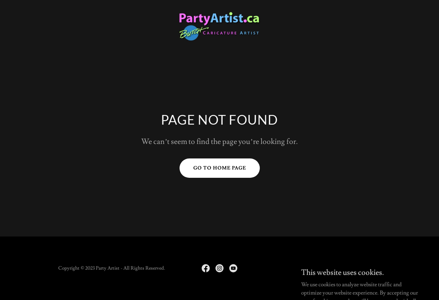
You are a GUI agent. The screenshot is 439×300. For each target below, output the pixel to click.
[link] (219, 25)
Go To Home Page (219, 168)
